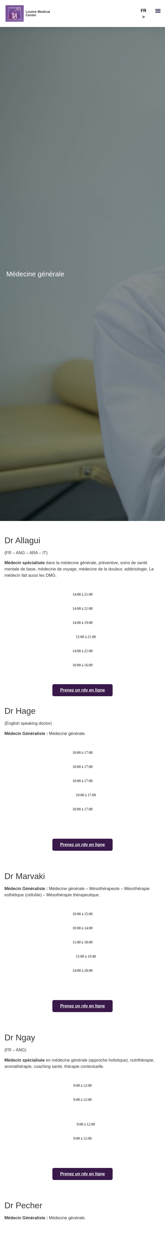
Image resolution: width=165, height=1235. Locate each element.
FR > (143, 13)
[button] (157, 11)
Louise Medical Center (38, 13)
